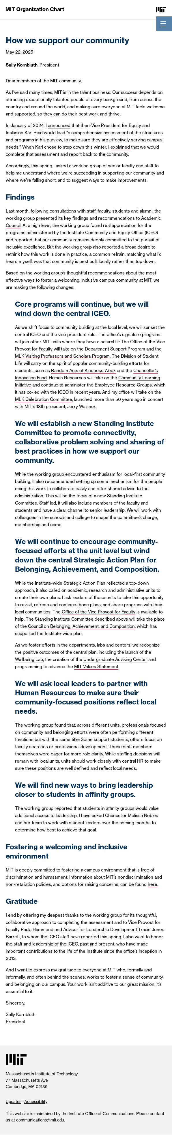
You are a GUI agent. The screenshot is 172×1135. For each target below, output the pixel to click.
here (152, 884)
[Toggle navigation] (163, 23)
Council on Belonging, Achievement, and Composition (81, 626)
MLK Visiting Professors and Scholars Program (62, 356)
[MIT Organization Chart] (35, 9)
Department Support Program (115, 349)
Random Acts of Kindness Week (83, 370)
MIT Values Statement (96, 666)
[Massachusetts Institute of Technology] (161, 9)
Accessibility (35, 1101)
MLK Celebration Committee (43, 399)
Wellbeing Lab (29, 659)
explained (120, 147)
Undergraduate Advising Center (115, 659)
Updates (13, 1101)
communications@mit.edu (40, 1120)
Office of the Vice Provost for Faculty (98, 612)
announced (59, 125)
